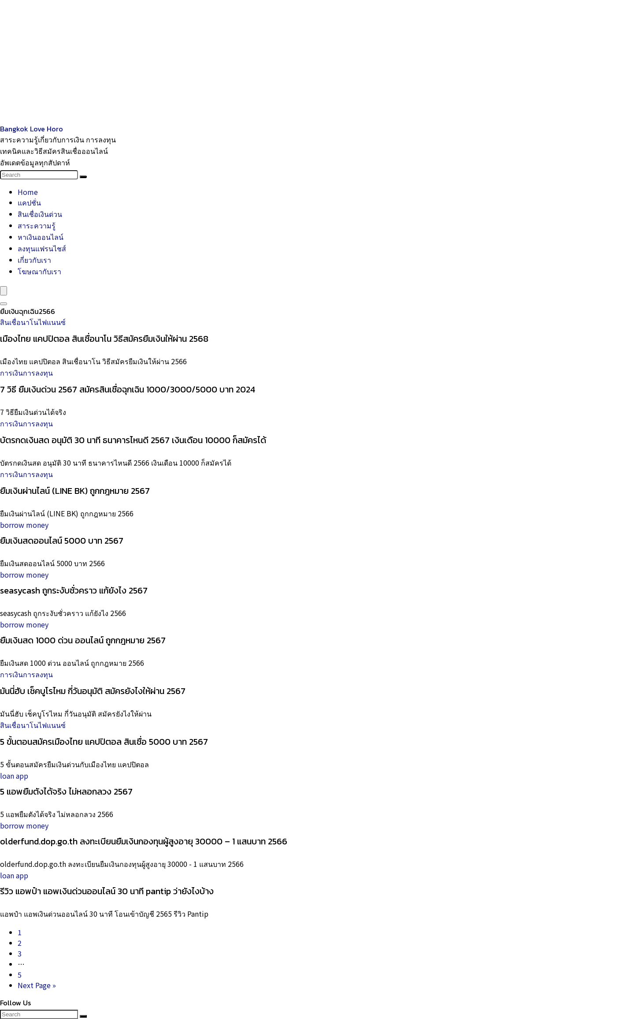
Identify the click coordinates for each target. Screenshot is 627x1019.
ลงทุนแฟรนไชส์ (42, 248)
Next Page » (37, 985)
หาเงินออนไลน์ (40, 236)
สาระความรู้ (37, 225)
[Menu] (3, 290)
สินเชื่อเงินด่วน (40, 214)
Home (28, 192)
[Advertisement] (264, 61)
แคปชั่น (29, 202)
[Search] (83, 176)
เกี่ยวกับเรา (34, 259)
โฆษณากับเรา (39, 271)
